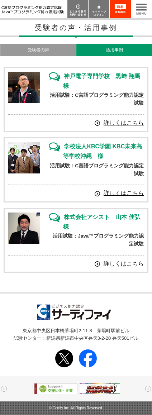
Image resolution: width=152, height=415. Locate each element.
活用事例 (114, 49)
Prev (4, 389)
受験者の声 (38, 49)
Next (148, 389)
